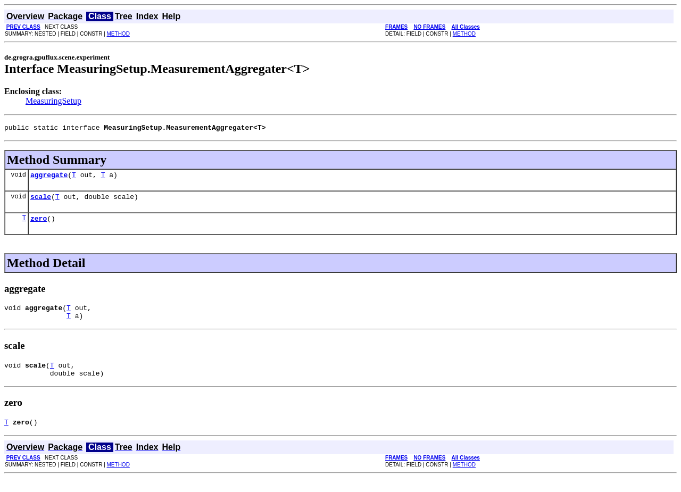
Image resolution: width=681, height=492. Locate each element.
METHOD (118, 34)
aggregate (49, 177)
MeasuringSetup (53, 100)
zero (38, 224)
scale (40, 201)
